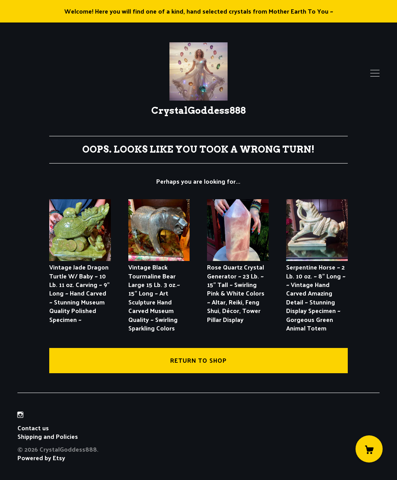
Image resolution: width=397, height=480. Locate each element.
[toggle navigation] (375, 73)
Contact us (33, 428)
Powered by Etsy (41, 457)
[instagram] (20, 414)
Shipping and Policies (47, 436)
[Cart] (369, 449)
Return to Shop (198, 360)
